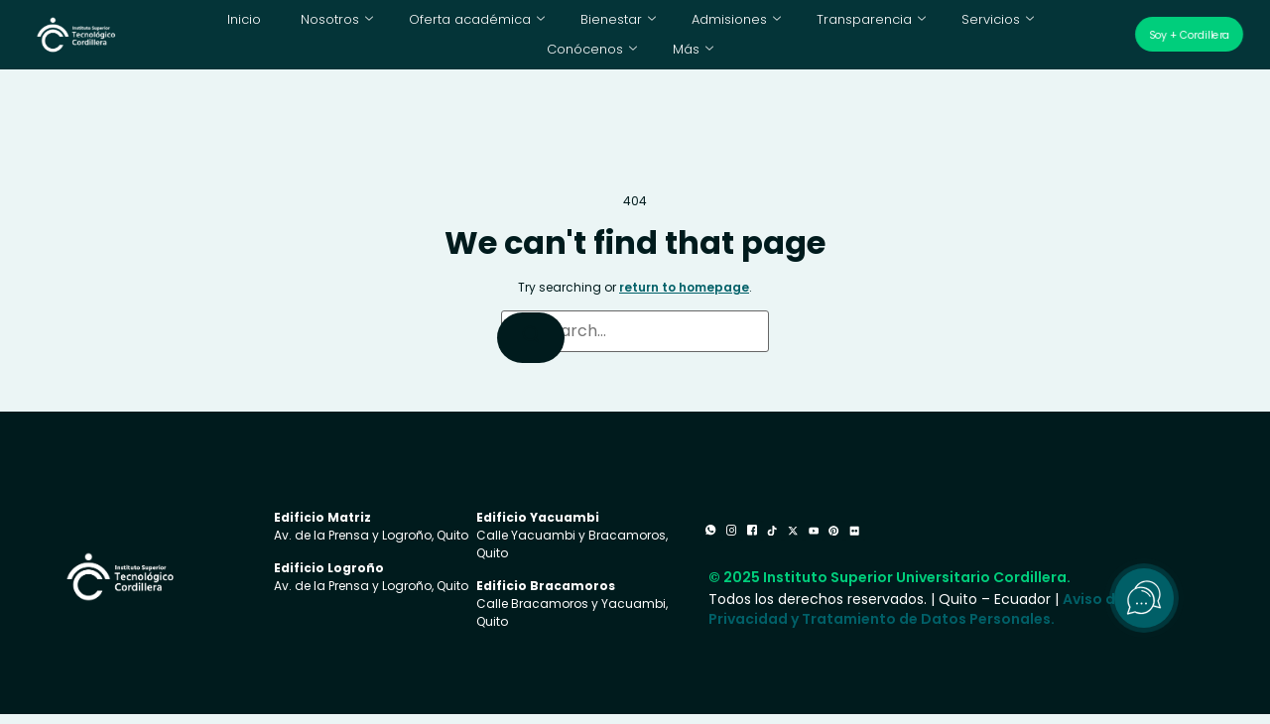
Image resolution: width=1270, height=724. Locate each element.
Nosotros (294, 24)
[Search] (531, 347)
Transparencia (797, 24)
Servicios (918, 24)
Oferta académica (424, 24)
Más (630, 54)
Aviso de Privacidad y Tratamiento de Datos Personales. (916, 632)
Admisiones (668, 24)
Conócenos (1029, 24)
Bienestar (555, 24)
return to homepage (684, 297)
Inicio (205, 24)
